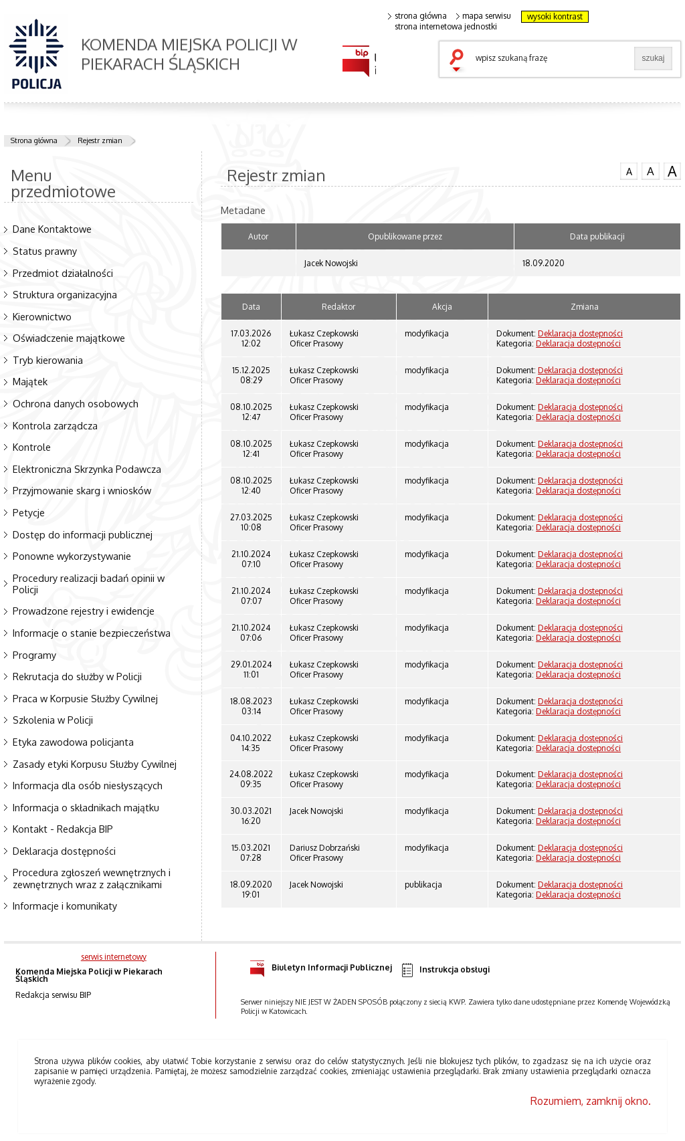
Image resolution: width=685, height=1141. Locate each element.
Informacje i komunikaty (65, 906)
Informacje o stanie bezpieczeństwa (92, 633)
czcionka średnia (650, 171)
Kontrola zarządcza (55, 425)
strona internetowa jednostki (446, 27)
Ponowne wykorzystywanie (72, 556)
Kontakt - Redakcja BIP (63, 829)
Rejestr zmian (100, 140)
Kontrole (32, 447)
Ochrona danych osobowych (75, 403)
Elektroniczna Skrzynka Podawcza (87, 469)
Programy (34, 655)
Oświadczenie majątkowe (69, 338)
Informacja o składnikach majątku (86, 807)
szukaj (460, 61)
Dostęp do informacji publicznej (83, 534)
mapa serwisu (484, 16)
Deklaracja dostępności (64, 851)
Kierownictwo (42, 316)
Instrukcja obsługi (444, 970)
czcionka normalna (629, 170)
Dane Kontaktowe (52, 229)
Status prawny (45, 251)
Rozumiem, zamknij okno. (590, 1101)
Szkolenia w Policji (53, 720)
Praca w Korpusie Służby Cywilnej (85, 698)
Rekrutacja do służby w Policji (77, 676)
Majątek (30, 381)
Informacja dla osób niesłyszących (88, 785)
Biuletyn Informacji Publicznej (321, 965)
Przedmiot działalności (63, 273)
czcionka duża (672, 171)
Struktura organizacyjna (65, 294)
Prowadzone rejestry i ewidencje (84, 611)
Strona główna (34, 140)
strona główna (417, 16)
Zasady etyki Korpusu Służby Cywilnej (95, 764)
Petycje (29, 512)
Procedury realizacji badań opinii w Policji (89, 583)
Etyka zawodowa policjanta (73, 742)
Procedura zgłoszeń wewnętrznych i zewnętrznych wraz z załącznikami (92, 878)
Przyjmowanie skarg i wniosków (82, 490)
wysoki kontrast (555, 16)
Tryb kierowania (48, 360)
